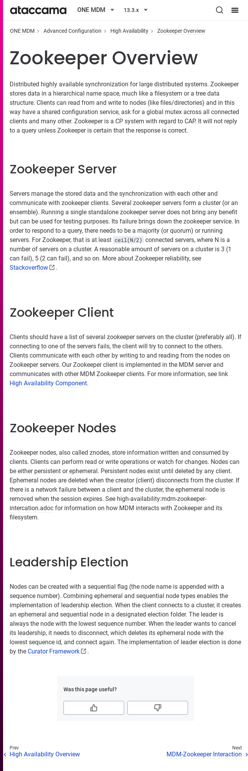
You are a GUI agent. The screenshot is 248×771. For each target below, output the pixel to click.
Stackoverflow (29, 267)
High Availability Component (48, 383)
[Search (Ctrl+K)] (219, 10)
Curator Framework (54, 651)
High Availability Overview (45, 754)
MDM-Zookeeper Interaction (204, 754)
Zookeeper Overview (181, 31)
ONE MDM (22, 31)
